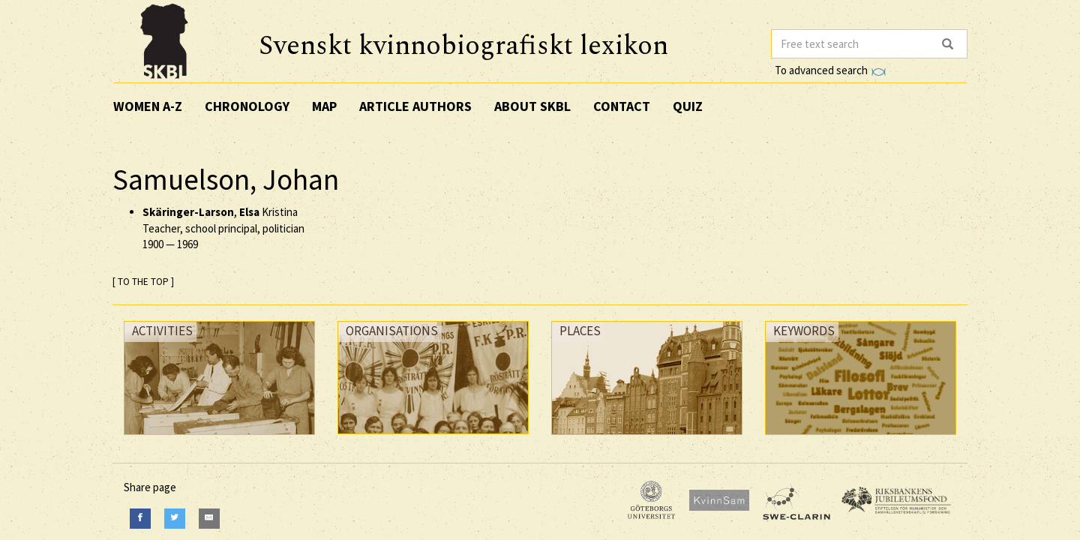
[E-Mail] (209, 518)
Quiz (688, 106)
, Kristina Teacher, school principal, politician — (223, 228)
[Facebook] (140, 518)
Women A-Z (147, 106)
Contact (621, 106)
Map (324, 106)
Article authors (415, 106)
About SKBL (532, 106)
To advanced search (830, 70)
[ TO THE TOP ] (143, 281)
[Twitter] (174, 518)
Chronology (247, 106)
